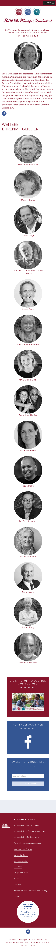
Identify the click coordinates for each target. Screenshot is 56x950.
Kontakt (17, 896)
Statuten (17, 884)
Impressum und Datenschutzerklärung (30, 890)
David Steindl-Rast (28, 662)
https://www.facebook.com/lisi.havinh (4, 113)
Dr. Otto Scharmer (28, 521)
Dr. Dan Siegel (28, 235)
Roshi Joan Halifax (28, 415)
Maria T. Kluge (28, 200)
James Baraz (28, 309)
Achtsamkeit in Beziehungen (26, 837)
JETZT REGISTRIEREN (28, 784)
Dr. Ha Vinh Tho (28, 556)
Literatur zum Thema (23, 849)
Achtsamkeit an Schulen (24, 819)
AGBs (16, 878)
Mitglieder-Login (21, 855)
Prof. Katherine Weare (28, 344)
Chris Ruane (28, 592)
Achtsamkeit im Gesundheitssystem (29, 831)
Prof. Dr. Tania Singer (28, 379)
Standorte (18, 867)
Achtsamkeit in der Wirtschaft (27, 825)
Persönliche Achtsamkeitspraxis (27, 843)
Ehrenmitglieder (21, 861)
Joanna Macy (28, 627)
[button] (49, 3)
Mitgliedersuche (21, 873)
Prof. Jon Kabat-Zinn (28, 164)
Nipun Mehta (28, 485)
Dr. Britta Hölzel (28, 450)
